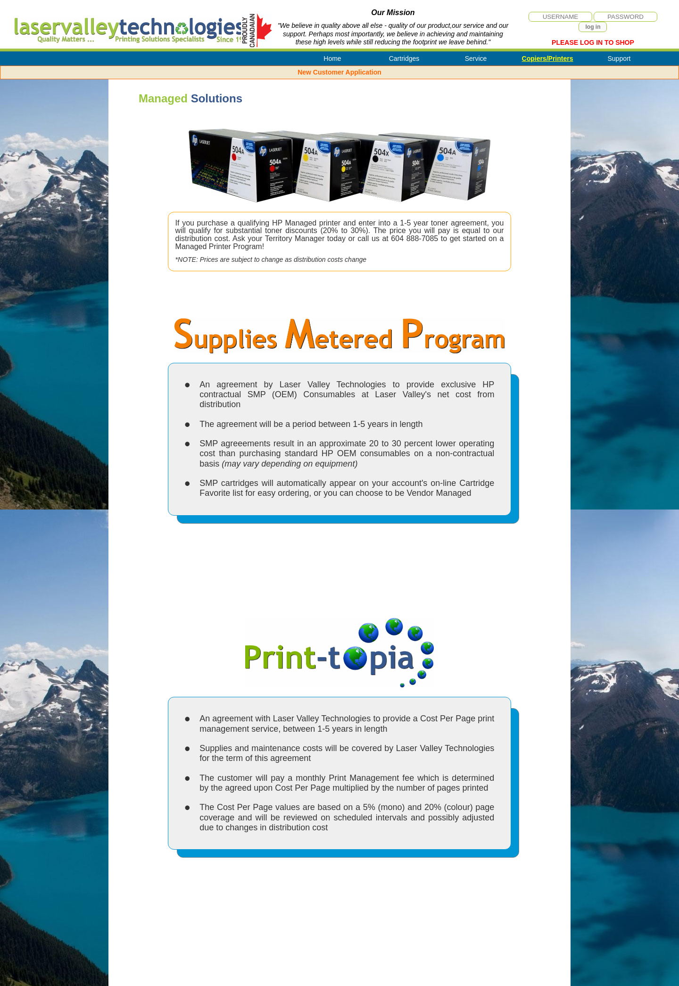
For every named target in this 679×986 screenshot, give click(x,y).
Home (332, 58)
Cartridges (404, 58)
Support (618, 58)
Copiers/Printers (547, 58)
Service (476, 58)
